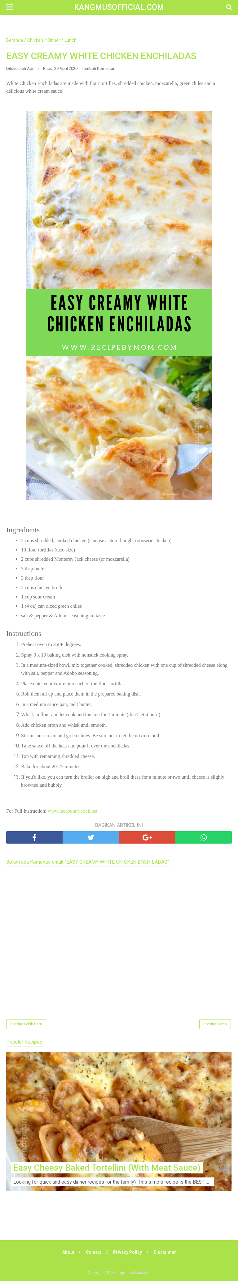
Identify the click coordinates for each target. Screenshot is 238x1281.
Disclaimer (165, 1252)
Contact (93, 1252)
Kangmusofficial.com (119, 7)
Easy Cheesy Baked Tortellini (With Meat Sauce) (107, 1168)
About (68, 1252)
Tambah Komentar (98, 68)
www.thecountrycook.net (73, 811)
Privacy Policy (127, 1252)
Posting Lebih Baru (26, 1024)
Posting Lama (215, 1024)
